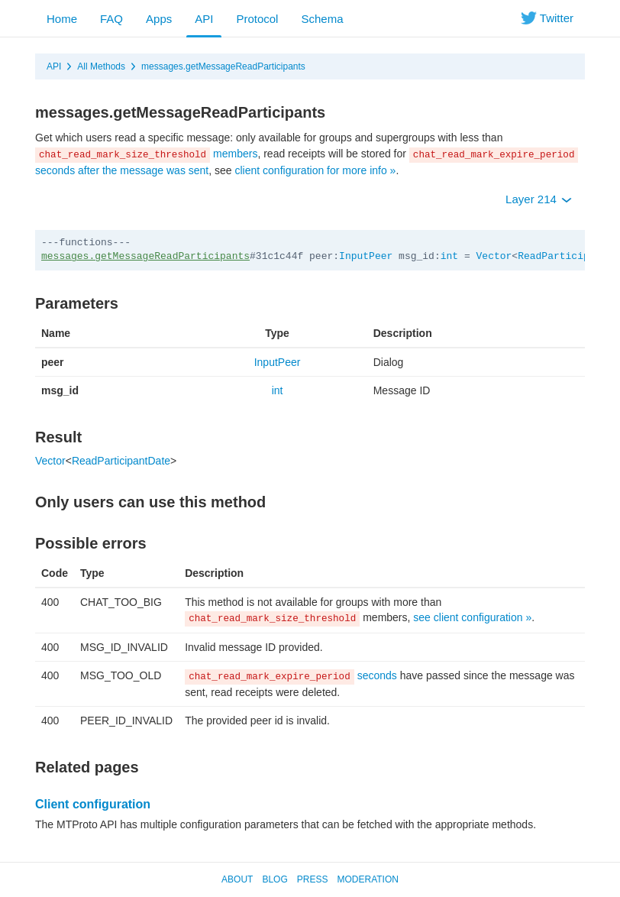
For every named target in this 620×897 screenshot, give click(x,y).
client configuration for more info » (315, 170)
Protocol (257, 18)
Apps (159, 18)
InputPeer (365, 256)
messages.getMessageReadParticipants (223, 66)
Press (312, 879)
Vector (494, 256)
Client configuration (92, 804)
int (449, 256)
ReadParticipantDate (121, 461)
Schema (322, 18)
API (204, 18)
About (237, 879)
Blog (274, 879)
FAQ (111, 18)
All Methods (101, 66)
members (146, 153)
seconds (291, 675)
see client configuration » (472, 617)
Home (62, 18)
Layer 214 (538, 199)
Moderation (367, 879)
